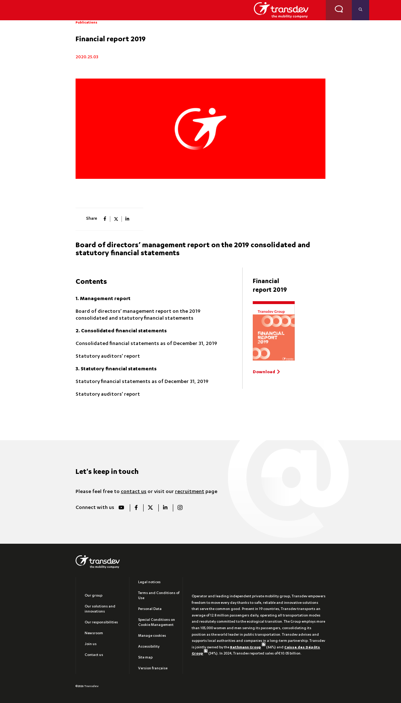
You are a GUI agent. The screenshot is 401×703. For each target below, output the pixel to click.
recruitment (189, 492)
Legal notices (149, 582)
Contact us (94, 655)
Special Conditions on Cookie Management (156, 622)
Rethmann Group (247, 647)
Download (264, 372)
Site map (145, 658)
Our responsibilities (101, 622)
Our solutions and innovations (100, 609)
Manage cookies (152, 636)
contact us (133, 492)
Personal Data (150, 609)
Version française (152, 668)
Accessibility (148, 647)
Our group (93, 596)
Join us (91, 644)
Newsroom (94, 633)
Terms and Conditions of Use (158, 596)
